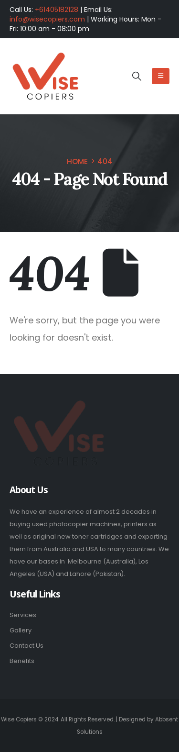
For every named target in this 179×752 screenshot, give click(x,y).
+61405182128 (56, 9)
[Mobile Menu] (160, 76)
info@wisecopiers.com (47, 19)
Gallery (21, 630)
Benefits (22, 660)
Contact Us (26, 645)
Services (23, 614)
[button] (136, 76)
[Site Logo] (45, 76)
